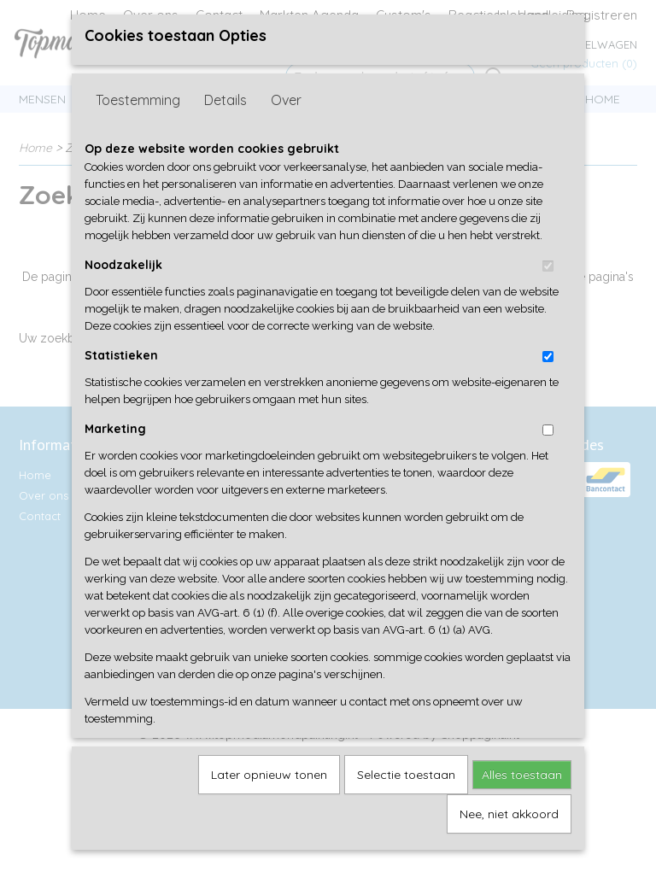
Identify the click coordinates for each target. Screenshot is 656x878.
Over (286, 124)
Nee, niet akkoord (509, 838)
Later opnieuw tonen (269, 799)
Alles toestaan (522, 799)
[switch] (548, 290)
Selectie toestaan (406, 799)
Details (225, 124)
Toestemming (138, 124)
